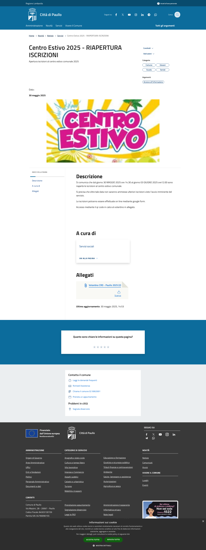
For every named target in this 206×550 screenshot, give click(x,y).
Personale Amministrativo (37, 481)
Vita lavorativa (71, 467)
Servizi (60, 35)
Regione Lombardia (34, 3)
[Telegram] (147, 14)
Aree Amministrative (35, 462)
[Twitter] (120, 14)
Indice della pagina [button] (39, 172)
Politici (29, 476)
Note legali (108, 514)
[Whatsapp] (153, 14)
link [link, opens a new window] (128, 534)
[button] (103, 545)
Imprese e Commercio (74, 472)
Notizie (50, 35)
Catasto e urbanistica (74, 481)
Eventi (145, 485)
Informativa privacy (112, 509)
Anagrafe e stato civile (75, 457)
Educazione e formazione (115, 457)
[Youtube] (127, 14)
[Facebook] (114, 14)
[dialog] (103, 534)
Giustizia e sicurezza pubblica (117, 462)
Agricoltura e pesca (112, 486)
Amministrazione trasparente (117, 505)
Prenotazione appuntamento (77, 505)
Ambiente (108, 472)
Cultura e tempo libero (75, 462)
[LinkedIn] (140, 14)
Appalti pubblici (71, 476)
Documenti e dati (33, 486)
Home (31, 35)
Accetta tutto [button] (92, 540)
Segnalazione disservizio (75, 509)
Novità (41, 35)
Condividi (148, 48)
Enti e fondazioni (33, 472)
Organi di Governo (34, 457)
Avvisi (145, 467)
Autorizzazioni (110, 481)
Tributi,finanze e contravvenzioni (118, 467)
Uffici (28, 467)
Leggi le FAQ (70, 514)
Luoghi (145, 480)
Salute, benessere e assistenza (117, 476)
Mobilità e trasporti (73, 491)
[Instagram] (134, 14)
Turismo (68, 486)
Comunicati (147, 462)
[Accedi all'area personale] (167, 3)
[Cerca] (177, 14)
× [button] (203, 521)
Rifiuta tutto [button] (113, 539)
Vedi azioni (149, 53)
